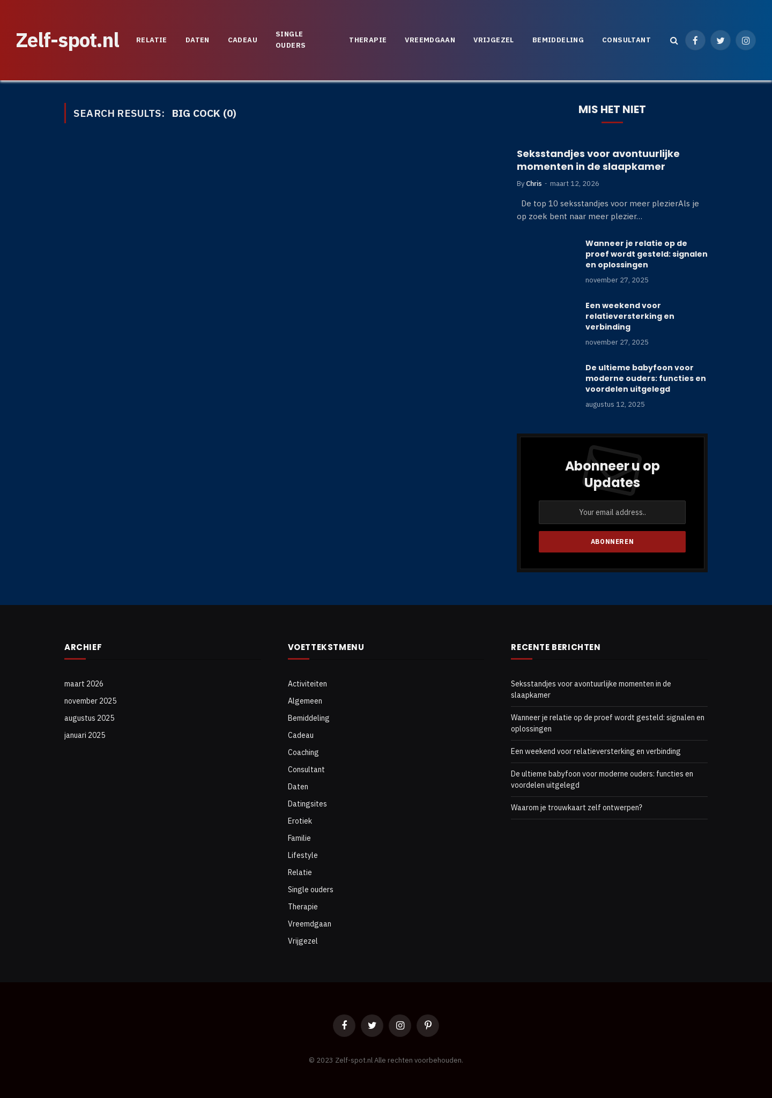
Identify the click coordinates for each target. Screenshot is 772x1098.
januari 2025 (84, 735)
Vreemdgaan (430, 39)
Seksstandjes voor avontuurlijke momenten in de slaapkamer (598, 160)
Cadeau (242, 39)
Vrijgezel (493, 39)
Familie (299, 838)
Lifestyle (303, 855)
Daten (197, 39)
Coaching (303, 752)
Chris (534, 183)
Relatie (151, 39)
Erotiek (300, 821)
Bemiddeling (558, 39)
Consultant (626, 39)
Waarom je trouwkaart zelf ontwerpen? (576, 807)
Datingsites (307, 804)
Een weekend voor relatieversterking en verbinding (629, 316)
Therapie (368, 39)
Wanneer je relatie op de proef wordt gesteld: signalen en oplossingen (646, 254)
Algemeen (305, 701)
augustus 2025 (89, 718)
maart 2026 (83, 684)
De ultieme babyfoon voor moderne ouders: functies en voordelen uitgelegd (645, 378)
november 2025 (90, 701)
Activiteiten (307, 684)
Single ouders (291, 39)
